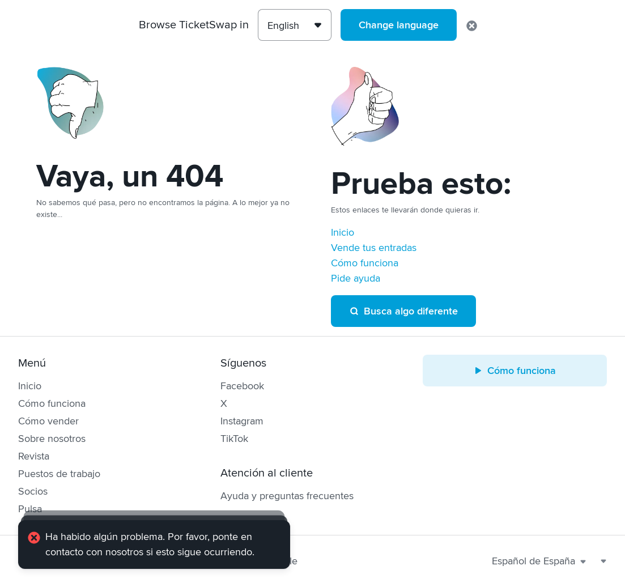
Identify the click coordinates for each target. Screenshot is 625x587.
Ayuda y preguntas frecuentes (287, 496)
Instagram (241, 421)
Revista (33, 456)
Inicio (342, 232)
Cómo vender (48, 421)
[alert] (154, 544)
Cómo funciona (364, 263)
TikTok (234, 438)
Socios (33, 491)
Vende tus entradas (373, 247)
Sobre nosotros (52, 438)
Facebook (242, 386)
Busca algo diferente (403, 311)
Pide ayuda (355, 278)
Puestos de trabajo (59, 473)
